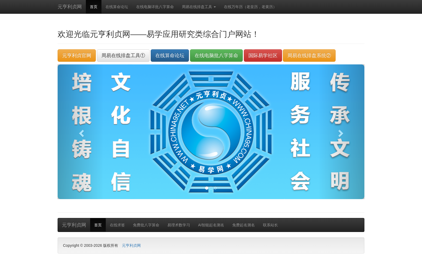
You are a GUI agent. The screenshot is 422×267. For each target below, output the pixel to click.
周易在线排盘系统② (309, 55)
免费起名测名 (243, 225)
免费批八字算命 (146, 225)
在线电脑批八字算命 (216, 55)
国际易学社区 (262, 55)
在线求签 (117, 225)
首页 (93, 7)
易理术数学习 (178, 225)
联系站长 (270, 225)
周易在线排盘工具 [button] (199, 7)
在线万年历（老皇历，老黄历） (250, 7)
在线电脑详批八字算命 (155, 7)
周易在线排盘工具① (123, 55)
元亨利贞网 (70, 6)
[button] (81, 131)
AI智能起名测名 (211, 225)
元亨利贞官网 (76, 55)
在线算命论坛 (116, 7)
